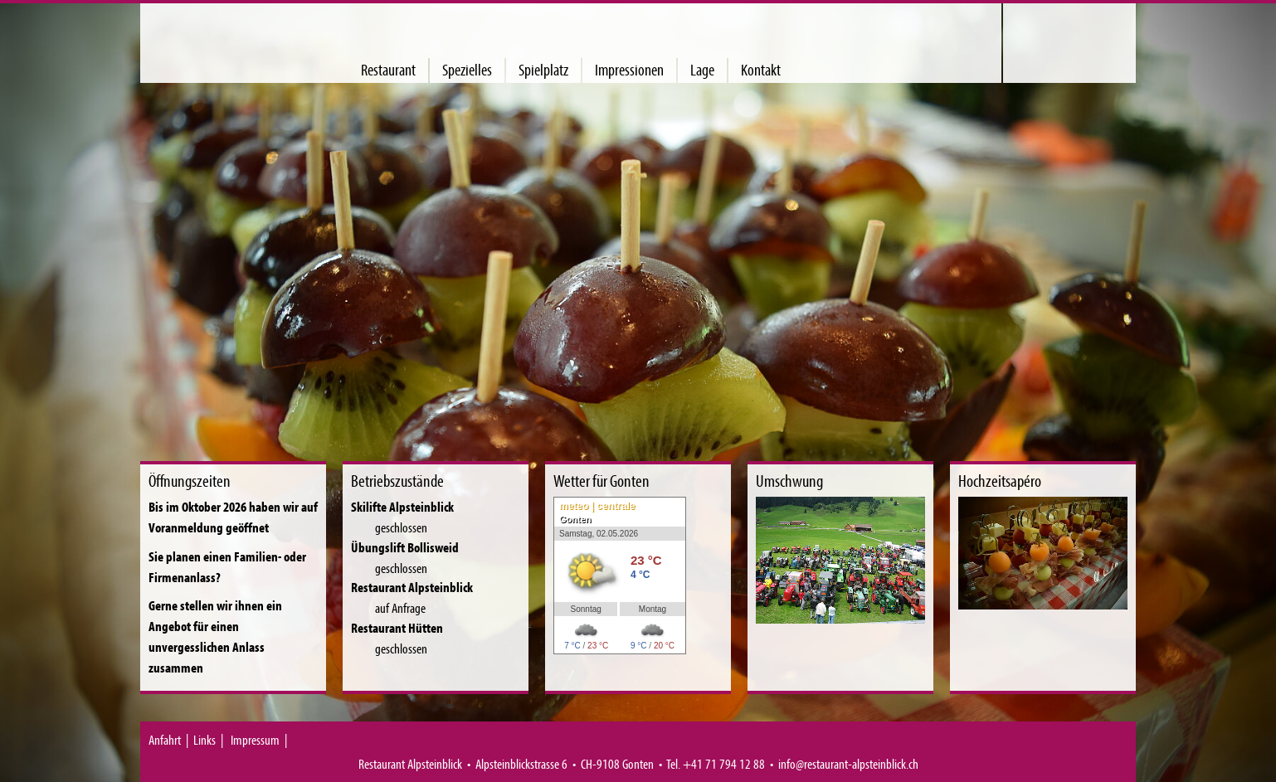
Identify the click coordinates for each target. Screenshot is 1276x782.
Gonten (575, 519)
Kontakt (761, 70)
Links (204, 739)
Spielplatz (543, 70)
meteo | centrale (597, 506)
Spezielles (467, 70)
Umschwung (789, 480)
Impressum (255, 739)
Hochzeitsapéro (999, 480)
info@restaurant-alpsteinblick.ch (848, 763)
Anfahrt (165, 739)
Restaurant (388, 70)
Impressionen (629, 70)
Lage (702, 70)
